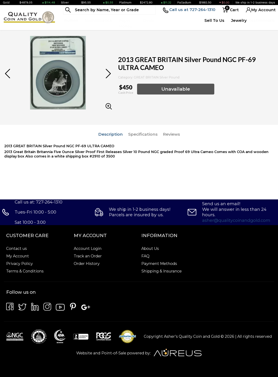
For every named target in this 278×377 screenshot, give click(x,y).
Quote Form (187, 23)
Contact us (16, 248)
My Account (17, 256)
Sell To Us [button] (214, 20)
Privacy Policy (19, 263)
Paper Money (125, 23)
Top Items (167, 23)
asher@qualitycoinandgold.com (236, 220)
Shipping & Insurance (161, 271)
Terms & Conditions (25, 271)
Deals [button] (148, 20)
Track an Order (88, 256)
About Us (150, 248)
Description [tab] (110, 134)
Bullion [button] (71, 20)
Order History (87, 263)
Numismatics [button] (98, 20)
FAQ (145, 256)
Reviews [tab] (171, 134)
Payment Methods (159, 263)
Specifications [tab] (143, 134)
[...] (109, 10)
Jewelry (239, 20)
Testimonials (262, 20)
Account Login (88, 248)
